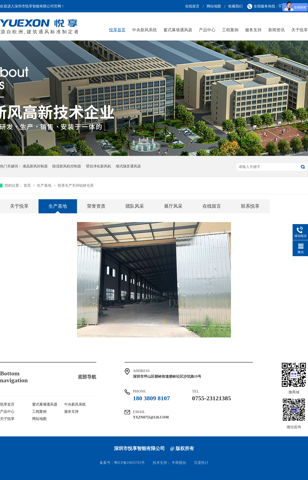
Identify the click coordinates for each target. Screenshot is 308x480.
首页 (28, 185)
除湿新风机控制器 (66, 166)
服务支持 (253, 30)
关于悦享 (299, 30)
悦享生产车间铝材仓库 (76, 185)
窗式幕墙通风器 (177, 30)
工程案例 (230, 30)
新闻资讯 (276, 30)
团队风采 (135, 206)
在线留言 (192, 6)
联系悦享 (250, 206)
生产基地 (44, 185)
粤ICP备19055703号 (129, 463)
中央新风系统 (144, 30)
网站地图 (214, 6)
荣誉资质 (96, 206)
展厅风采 (173, 206)
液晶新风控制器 (35, 166)
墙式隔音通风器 (128, 166)
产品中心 (207, 30)
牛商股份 (179, 463)
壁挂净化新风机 (98, 166)
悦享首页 (117, 30)
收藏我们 (235, 6)
